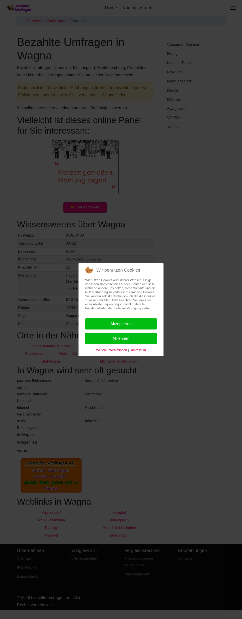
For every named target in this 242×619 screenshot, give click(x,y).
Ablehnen (121, 338)
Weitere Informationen (111, 350)
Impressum (138, 350)
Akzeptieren (121, 324)
